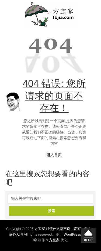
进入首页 (54, 155)
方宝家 (54, 240)
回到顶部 (88, 235)
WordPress (72, 234)
